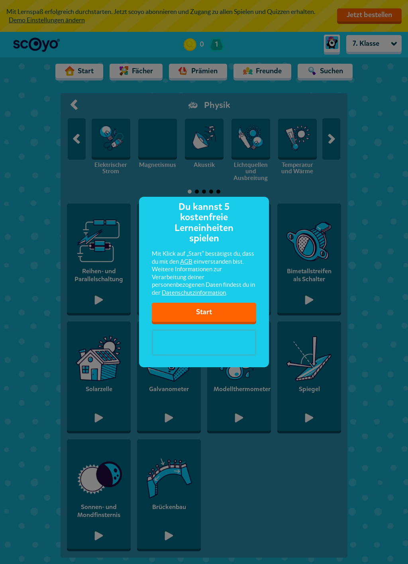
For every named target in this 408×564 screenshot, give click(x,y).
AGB (186, 261)
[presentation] (204, 342)
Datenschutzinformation (194, 292)
